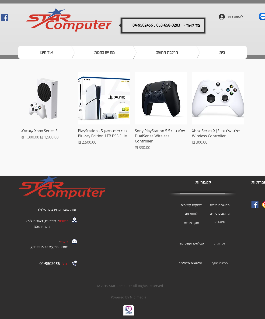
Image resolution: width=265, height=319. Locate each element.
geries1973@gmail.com (49, 246)
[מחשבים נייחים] (219, 213)
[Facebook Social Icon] (4, 17)
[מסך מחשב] (191, 223)
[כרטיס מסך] (219, 263)
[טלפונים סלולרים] (190, 263)
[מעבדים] (219, 222)
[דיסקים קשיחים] (191, 205)
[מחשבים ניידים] (219, 205)
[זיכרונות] (219, 243)
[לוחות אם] (191, 213)
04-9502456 (142, 26)
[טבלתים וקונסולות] (191, 243)
